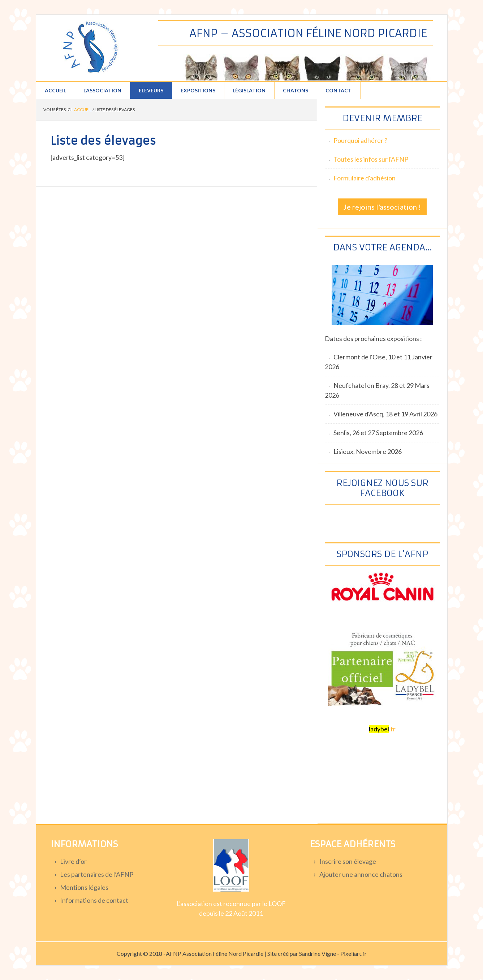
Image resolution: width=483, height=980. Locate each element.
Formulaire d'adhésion (364, 178)
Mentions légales (84, 887)
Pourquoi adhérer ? (360, 140)
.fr (382, 729)
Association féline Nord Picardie (90, 47)
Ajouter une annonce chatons (360, 874)
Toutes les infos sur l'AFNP (370, 159)
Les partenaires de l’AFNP (96, 874)
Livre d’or (73, 861)
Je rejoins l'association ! (382, 206)
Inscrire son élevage (347, 861)
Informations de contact (94, 900)
